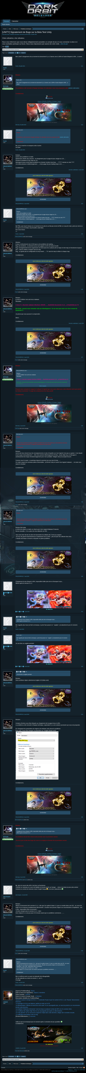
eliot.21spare (6, 896)
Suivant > (23, 52)
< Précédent (11, 52)
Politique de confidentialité (79, 1069)
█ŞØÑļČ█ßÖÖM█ (7, 593)
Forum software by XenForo (13, 1069)
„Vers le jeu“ (64, 44)
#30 (82, 576)
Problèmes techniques (15, 34)
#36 (82, 877)
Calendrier (15, 21)
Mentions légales (72, 1067)
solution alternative (73, 88)
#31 (82, 611)
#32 (82, 629)
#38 (82, 950)
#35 (82, 817)
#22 (82, 124)
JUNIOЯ (5, 1002)
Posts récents (6, 24)
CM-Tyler (17, 428)
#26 (82, 289)
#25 (82, 233)
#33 (82, 666)
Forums (6, 21)
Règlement (70, 1069)
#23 (82, 149)
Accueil (81, 1067)
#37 (82, 894)
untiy (7, 46)
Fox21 (5, 67)
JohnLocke (21, 1050)
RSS (84, 1067)
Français (3, 1067)
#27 (82, 357)
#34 (82, 714)
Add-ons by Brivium (64, 1071)
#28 (82, 425)
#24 (82, 203)
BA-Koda (28, 34)
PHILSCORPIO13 (7, 167)
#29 (82, 501)
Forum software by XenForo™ (38, 1069)
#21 (82, 66)
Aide (78, 1067)
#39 (82, 982)
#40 (82, 1048)
